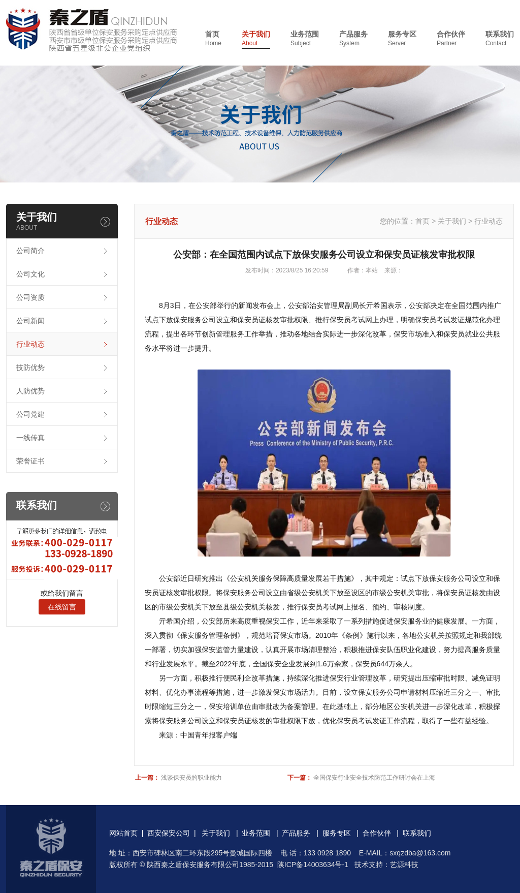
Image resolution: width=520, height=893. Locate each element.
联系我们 (499, 39)
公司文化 (30, 274)
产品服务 (353, 39)
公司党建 (30, 414)
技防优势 (30, 367)
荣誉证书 (30, 461)
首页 (213, 39)
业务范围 (304, 39)
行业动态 (30, 344)
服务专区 (402, 39)
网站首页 (123, 833)
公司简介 (30, 251)
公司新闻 (30, 321)
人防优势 (30, 391)
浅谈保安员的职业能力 (191, 777)
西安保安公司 (168, 833)
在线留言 (62, 607)
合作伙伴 (451, 39)
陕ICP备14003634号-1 (312, 864)
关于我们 (256, 39)
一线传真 (30, 438)
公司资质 (30, 297)
